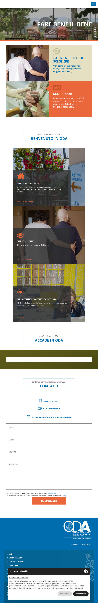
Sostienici (13, 565)
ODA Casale (7, 4)
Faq (10, 554)
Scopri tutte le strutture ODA (26, 201)
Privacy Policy (52, 493)
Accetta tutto (81, 594)
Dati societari (85, 544)
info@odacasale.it (51, 408)
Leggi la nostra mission (24, 259)
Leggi (63, 495)
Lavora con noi (16, 561)
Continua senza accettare (18, 578)
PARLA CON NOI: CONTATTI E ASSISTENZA (37, 299)
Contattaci (20, 317)
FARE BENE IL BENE (25, 241)
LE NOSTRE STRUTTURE (28, 183)
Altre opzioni (64, 594)
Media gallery (15, 558)
